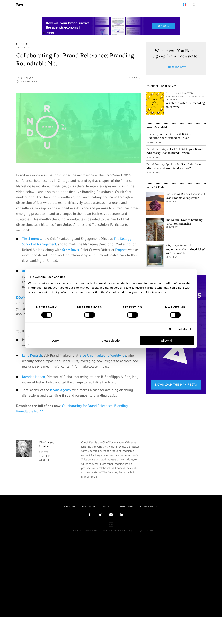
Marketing (153, 157)
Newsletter (88, 572)
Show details (178, 329)
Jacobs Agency (60, 456)
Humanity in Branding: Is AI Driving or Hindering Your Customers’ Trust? (170, 136)
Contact (107, 572)
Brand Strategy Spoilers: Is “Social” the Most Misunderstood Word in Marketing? (173, 166)
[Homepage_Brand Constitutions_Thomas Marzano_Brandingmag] (111, 26)
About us (69, 572)
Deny (55, 340)
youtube (111, 581)
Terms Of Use (125, 572)
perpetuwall (184, 5)
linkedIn (121, 581)
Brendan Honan (33, 443)
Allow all (167, 340)
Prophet (121, 249)
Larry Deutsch (32, 422)
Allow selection (111, 340)
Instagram (132, 581)
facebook (89, 581)
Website (44, 525)
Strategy (27, 77)
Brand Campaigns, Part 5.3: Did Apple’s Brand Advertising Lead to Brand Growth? (174, 151)
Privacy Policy (149, 572)
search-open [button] (194, 5)
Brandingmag (19, 5)
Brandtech (153, 142)
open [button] (204, 5)
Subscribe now (176, 67)
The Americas (30, 81)
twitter (44, 518)
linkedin (45, 522)
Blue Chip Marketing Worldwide (102, 422)
